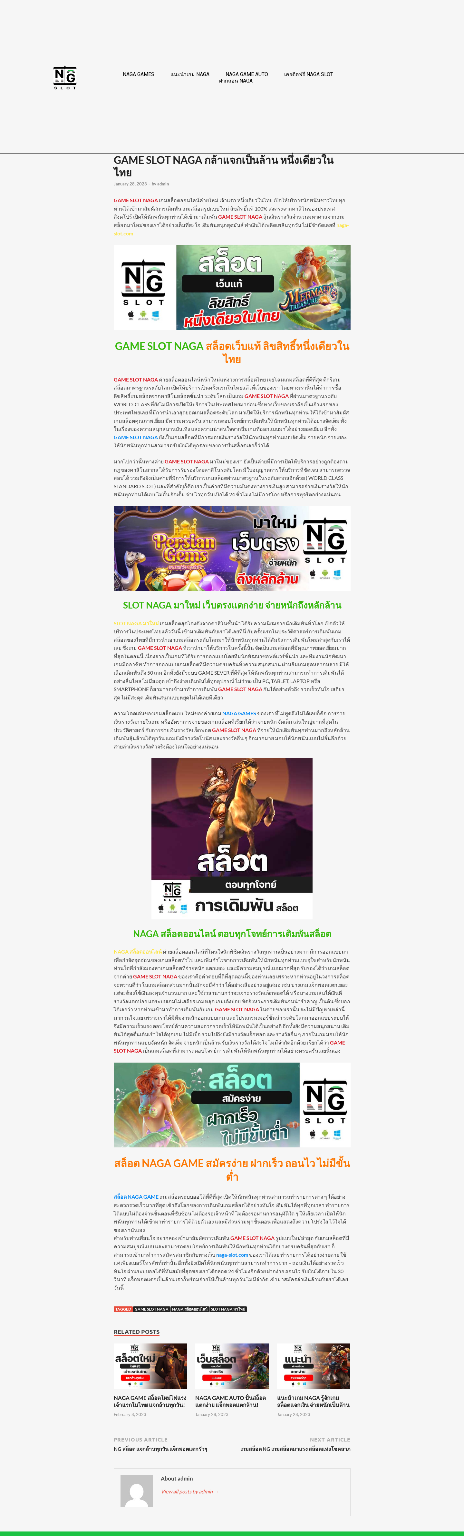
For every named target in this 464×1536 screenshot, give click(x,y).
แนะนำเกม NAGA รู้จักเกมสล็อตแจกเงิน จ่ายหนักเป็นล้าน (313, 1401)
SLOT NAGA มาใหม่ (228, 1309)
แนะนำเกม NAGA (189, 74)
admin (163, 183)
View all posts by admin (190, 1491)
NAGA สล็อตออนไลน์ (190, 1309)
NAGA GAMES (138, 74)
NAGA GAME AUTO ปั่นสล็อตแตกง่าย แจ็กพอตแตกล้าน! (230, 1401)
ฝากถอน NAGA (236, 81)
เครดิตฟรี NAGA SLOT (308, 74)
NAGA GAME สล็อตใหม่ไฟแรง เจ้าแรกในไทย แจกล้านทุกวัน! (150, 1401)
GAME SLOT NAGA (152, 1309)
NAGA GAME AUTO (247, 74)
